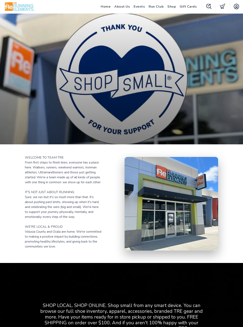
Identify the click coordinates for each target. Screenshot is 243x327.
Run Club (156, 6)
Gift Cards (188, 6)
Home (106, 6)
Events (139, 6)
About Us (122, 6)
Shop (171, 6)
